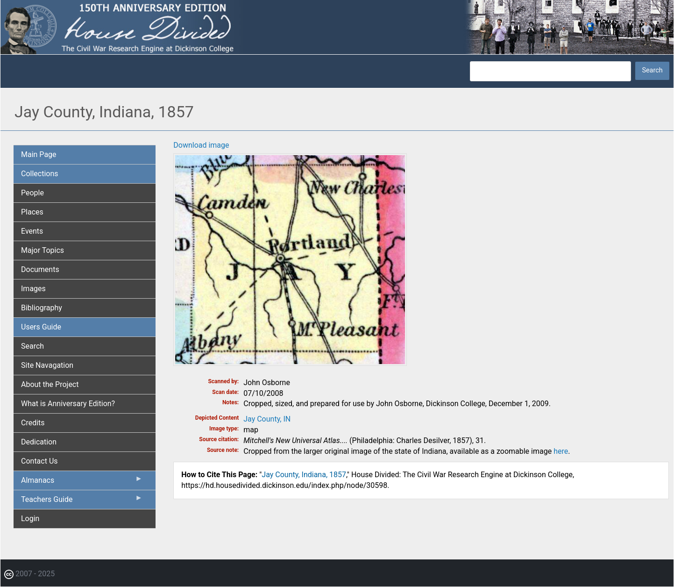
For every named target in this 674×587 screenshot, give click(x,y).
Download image (201, 145)
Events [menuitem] (32, 231)
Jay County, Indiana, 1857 (304, 474)
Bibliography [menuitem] (41, 307)
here (560, 451)
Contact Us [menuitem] (39, 461)
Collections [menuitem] (39, 173)
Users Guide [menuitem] (41, 326)
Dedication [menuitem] (39, 441)
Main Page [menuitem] (39, 154)
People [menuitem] (32, 192)
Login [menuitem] (30, 518)
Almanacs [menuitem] (82, 482)
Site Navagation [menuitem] (47, 365)
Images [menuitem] (33, 288)
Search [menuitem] (32, 346)
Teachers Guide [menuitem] (82, 501)
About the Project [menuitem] (49, 384)
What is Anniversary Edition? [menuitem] (68, 403)
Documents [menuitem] (40, 269)
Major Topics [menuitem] (42, 250)
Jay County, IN (267, 419)
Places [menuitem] (32, 212)
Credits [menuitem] (33, 422)
